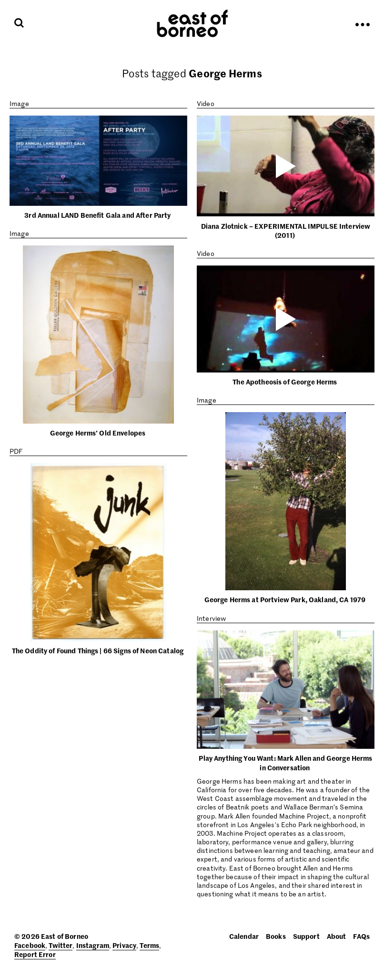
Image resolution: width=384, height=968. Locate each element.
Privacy (124, 945)
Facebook (29, 945)
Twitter (60, 945)
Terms (149, 945)
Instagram (92, 945)
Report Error (35, 954)
